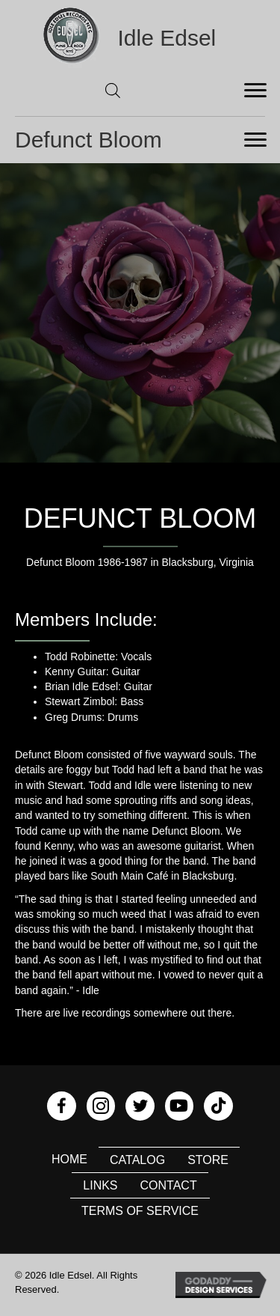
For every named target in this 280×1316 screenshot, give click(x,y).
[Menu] (255, 90)
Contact (168, 1185)
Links (100, 1185)
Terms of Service (140, 1210)
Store (207, 1160)
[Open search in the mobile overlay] (112, 90)
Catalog (137, 1160)
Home (69, 1159)
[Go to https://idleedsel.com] (140, 37)
